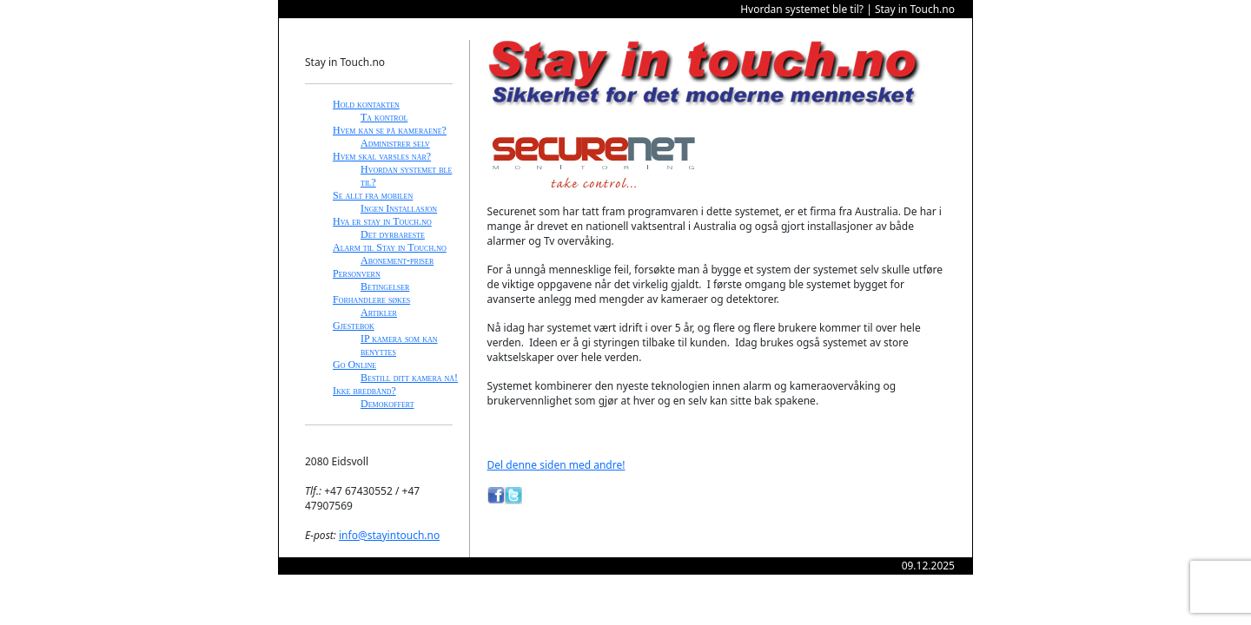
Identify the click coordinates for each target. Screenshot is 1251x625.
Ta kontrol (384, 117)
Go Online (354, 365)
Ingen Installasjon (399, 208)
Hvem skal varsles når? (382, 156)
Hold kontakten (366, 104)
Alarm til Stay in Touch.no (390, 247)
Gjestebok (353, 325)
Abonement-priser (397, 260)
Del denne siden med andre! (556, 464)
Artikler (379, 312)
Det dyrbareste (393, 234)
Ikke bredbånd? (364, 391)
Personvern (357, 273)
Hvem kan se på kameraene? (390, 130)
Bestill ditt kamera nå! (409, 378)
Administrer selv (395, 143)
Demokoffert (387, 404)
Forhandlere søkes (371, 299)
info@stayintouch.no (389, 535)
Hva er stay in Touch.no (382, 221)
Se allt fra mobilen (373, 195)
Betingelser (385, 286)
